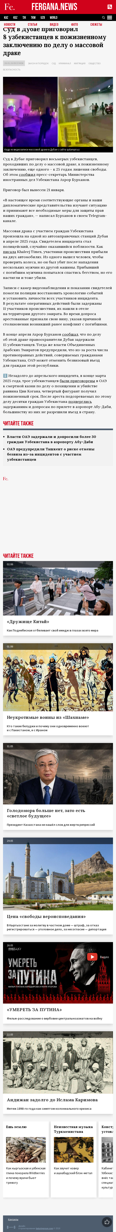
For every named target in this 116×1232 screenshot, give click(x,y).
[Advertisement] (58, 523)
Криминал (65, 63)
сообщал (70, 334)
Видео (54, 25)
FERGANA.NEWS (54, 7)
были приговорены (77, 380)
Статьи (32, 25)
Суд (54, 63)
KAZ (6, 18)
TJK (24, 18)
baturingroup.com (44, 1228)
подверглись (80, 401)
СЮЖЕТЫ (96, 25)
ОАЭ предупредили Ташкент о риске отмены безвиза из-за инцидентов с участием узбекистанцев (50, 454)
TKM (33, 18)
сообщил (27, 174)
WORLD (53, 18)
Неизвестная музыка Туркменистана (73, 1129)
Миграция (79, 63)
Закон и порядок (38, 63)
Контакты (13, 1219)
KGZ (15, 18)
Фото (74, 25)
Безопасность (11, 69)
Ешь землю (16, 1127)
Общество (94, 63)
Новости (9, 25)
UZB (43, 18)
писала (9, 251)
